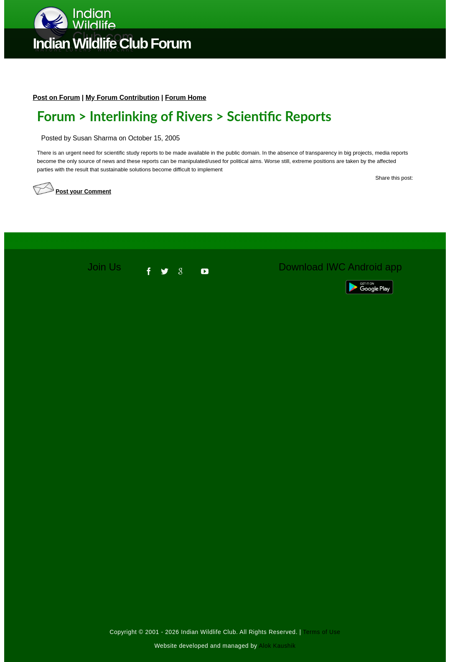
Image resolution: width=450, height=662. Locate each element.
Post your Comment (83, 191)
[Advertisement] (225, 397)
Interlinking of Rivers (150, 116)
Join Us (110, 266)
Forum (56, 116)
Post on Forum (56, 97)
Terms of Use (322, 632)
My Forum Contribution (123, 97)
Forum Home (185, 97)
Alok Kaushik (277, 645)
